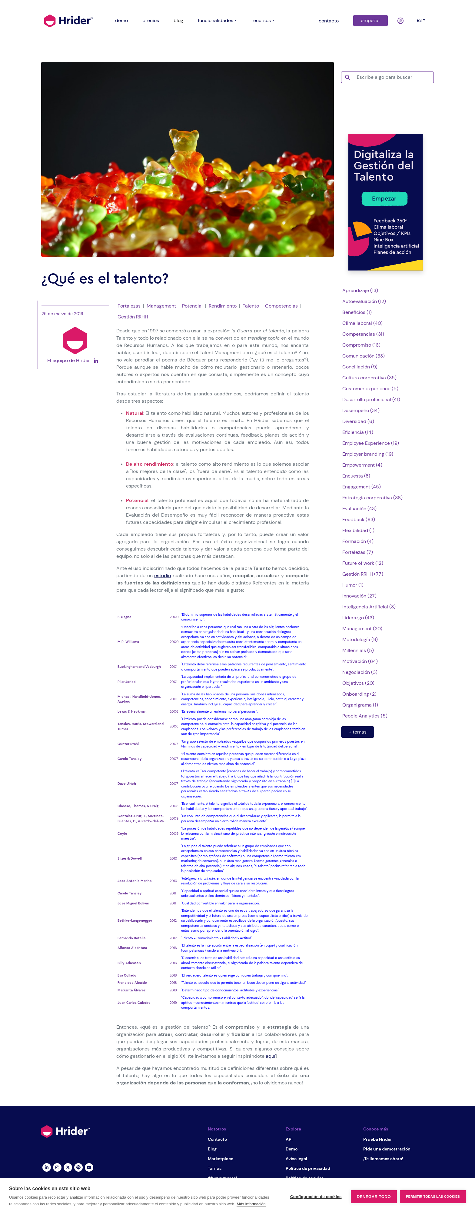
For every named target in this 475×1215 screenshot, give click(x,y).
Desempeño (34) (361, 410)
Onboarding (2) (359, 694)
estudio (162, 575)
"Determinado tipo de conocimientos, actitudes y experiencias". (230, 990)
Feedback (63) (358, 519)
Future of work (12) (362, 563)
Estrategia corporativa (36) (372, 497)
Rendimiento (223, 306)
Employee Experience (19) (370, 443)
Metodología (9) (360, 639)
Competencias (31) (363, 334)
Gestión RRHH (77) (362, 574)
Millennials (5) (358, 650)
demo (121, 20)
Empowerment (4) (362, 465)
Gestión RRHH (133, 317)
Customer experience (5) (370, 388)
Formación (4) (358, 541)
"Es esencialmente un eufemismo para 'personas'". (219, 711)
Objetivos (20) (358, 683)
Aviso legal (296, 1158)
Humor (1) (353, 585)
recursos (261, 20)
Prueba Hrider (377, 1139)
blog (178, 20)
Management (161, 306)
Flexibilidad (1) (358, 530)
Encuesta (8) (356, 476)
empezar (370, 20)
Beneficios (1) (357, 312)
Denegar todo (374, 1196)
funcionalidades (215, 20)
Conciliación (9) (359, 367)
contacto (329, 21)
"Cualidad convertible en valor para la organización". (220, 903)
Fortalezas (129, 306)
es (419, 20)
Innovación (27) (359, 596)
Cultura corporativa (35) (369, 377)
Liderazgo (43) (358, 617)
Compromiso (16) (361, 345)
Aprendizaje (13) (360, 290)
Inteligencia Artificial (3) (369, 607)
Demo (291, 1149)
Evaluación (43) (359, 508)
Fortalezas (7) (357, 552)
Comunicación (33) (363, 356)
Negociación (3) (359, 672)
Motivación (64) (360, 661)
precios (150, 20)
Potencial (192, 306)
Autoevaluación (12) (364, 301)
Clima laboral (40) (362, 323)
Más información (251, 1204)
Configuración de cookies (316, 1196)
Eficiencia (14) (357, 432)
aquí (271, 1056)
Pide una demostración (386, 1149)
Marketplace (220, 1158)
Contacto (217, 1139)
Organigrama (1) (360, 705)
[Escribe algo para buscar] (393, 77)
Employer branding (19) (367, 454)
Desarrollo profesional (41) (371, 399)
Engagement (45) (361, 487)
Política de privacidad (308, 1168)
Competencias (281, 306)
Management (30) (362, 628)
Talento (251, 306)
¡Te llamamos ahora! (383, 1158)
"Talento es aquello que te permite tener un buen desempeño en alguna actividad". (243, 982)
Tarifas (214, 1168)
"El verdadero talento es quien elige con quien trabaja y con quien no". (234, 975)
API (289, 1139)
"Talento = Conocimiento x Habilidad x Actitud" (216, 938)
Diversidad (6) (358, 421)
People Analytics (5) (364, 716)
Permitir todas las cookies (433, 1196)
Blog (212, 1149)
